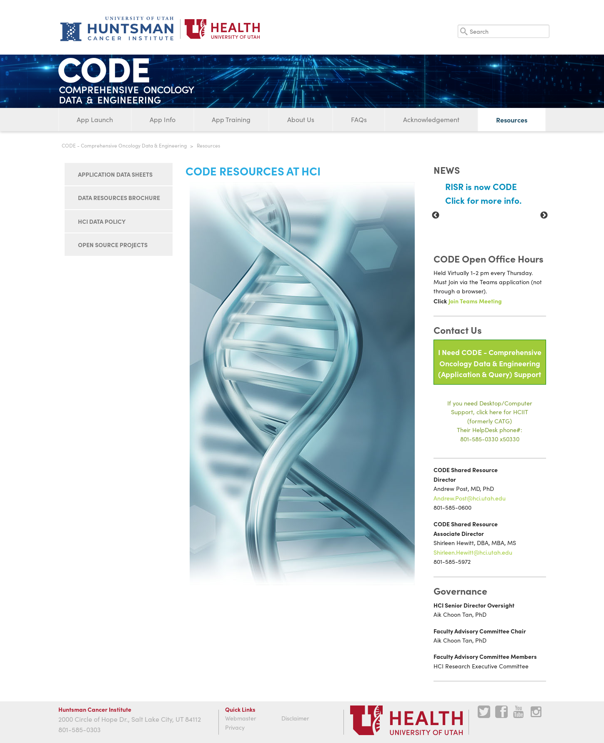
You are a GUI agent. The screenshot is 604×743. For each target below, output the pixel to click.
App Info (162, 119)
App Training (231, 119)
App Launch (95, 119)
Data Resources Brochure (119, 197)
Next (544, 215)
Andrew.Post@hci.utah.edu (470, 498)
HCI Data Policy (101, 221)
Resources (511, 119)
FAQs (359, 119)
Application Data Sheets (115, 174)
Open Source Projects (113, 244)
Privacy (235, 727)
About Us (300, 119)
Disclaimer (295, 718)
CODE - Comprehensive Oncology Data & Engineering (124, 145)
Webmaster (240, 718)
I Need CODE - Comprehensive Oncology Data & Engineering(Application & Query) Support (489, 363)
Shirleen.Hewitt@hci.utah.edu (473, 552)
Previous (435, 215)
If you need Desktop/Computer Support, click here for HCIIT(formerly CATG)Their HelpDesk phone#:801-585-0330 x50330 (489, 421)
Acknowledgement (431, 119)
